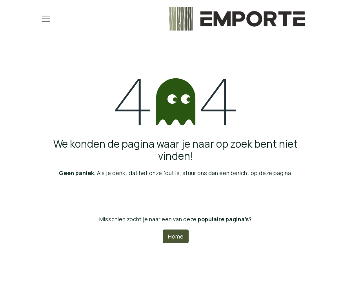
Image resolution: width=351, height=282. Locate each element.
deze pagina (275, 173)
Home (176, 236)
